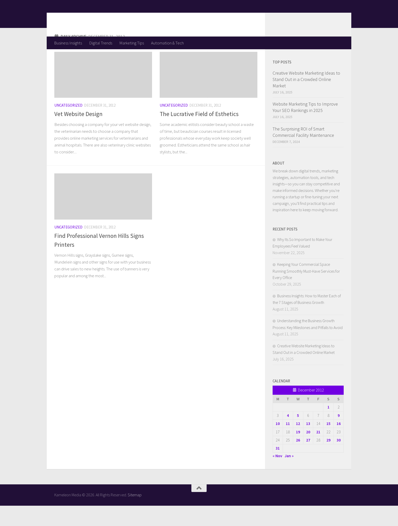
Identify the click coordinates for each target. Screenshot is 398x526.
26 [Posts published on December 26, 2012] (298, 460)
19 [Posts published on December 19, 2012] (298, 452)
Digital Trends (100, 43)
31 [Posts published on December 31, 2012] (278, 468)
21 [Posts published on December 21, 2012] (318, 452)
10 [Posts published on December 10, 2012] (278, 443)
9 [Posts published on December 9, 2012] (339, 435)
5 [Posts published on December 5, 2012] (298, 435)
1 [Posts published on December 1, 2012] (328, 427)
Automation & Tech (167, 43)
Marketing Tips (131, 43)
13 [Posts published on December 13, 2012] (308, 443)
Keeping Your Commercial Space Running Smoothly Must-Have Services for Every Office (306, 291)
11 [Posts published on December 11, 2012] (288, 443)
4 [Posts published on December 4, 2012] (288, 435)
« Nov (277, 476)
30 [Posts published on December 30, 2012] (339, 460)
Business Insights (68, 43)
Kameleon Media (93, 18)
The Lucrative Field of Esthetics (199, 134)
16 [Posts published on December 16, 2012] (339, 443)
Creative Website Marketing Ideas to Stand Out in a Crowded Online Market (306, 99)
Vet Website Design (78, 134)
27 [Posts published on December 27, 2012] (308, 460)
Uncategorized (68, 125)
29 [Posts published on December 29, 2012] (328, 460)
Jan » (289, 476)
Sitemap (135, 515)
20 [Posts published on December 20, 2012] (308, 452)
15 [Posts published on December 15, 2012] (328, 443)
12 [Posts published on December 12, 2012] (298, 443)
